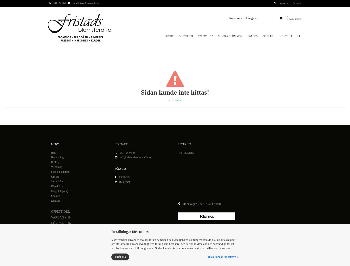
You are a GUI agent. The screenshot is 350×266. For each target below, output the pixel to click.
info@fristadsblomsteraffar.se (135, 157)
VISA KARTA (186, 152)
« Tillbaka (175, 100)
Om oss (253, 36)
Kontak (55, 200)
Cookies (55, 195)
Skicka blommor (230, 36)
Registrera (236, 18)
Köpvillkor (57, 186)
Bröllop (55, 162)
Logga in (251, 18)
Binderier (186, 36)
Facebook (294, 3)
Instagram (281, 3)
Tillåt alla (120, 256)
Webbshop (205, 36)
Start (169, 36)
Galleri (268, 36)
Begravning (57, 157)
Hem (53, 152)
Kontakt (285, 36)
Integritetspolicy (60, 191)
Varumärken (57, 181)
